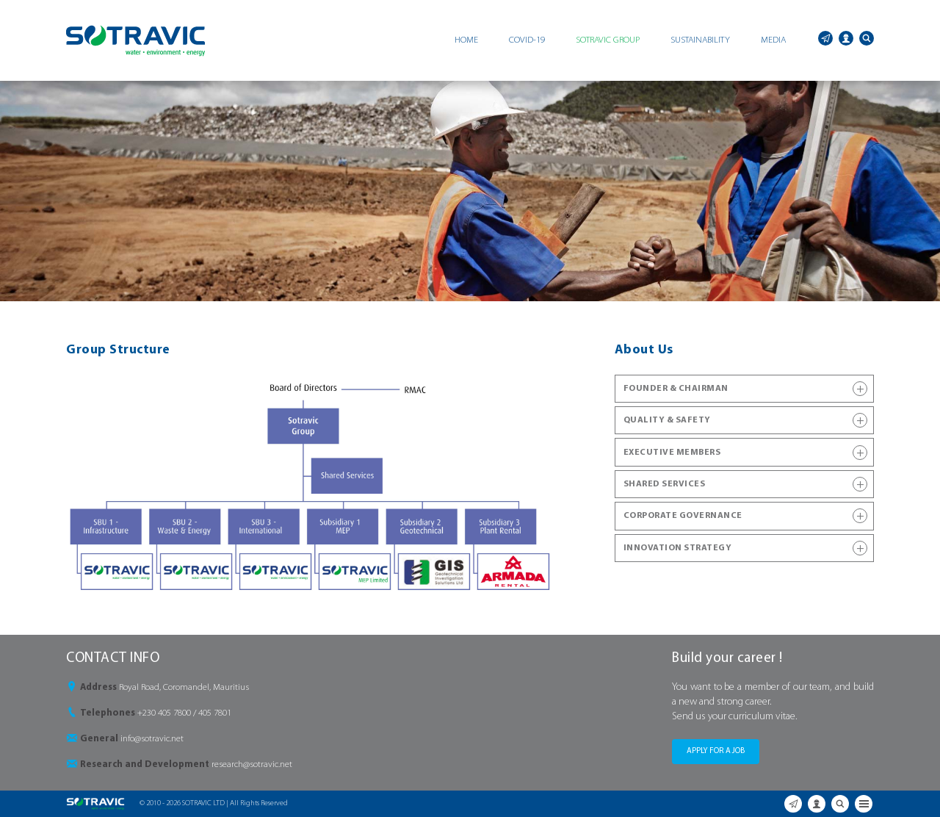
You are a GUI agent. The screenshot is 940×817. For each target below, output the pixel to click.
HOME (466, 40)
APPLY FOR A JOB (716, 751)
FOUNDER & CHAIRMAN (745, 388)
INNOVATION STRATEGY (745, 548)
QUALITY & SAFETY (745, 420)
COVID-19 (527, 40)
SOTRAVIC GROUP (608, 40)
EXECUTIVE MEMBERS (745, 452)
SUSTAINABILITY (700, 40)
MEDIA (773, 40)
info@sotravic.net (152, 739)
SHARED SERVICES (745, 484)
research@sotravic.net (252, 764)
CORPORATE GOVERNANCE (745, 515)
